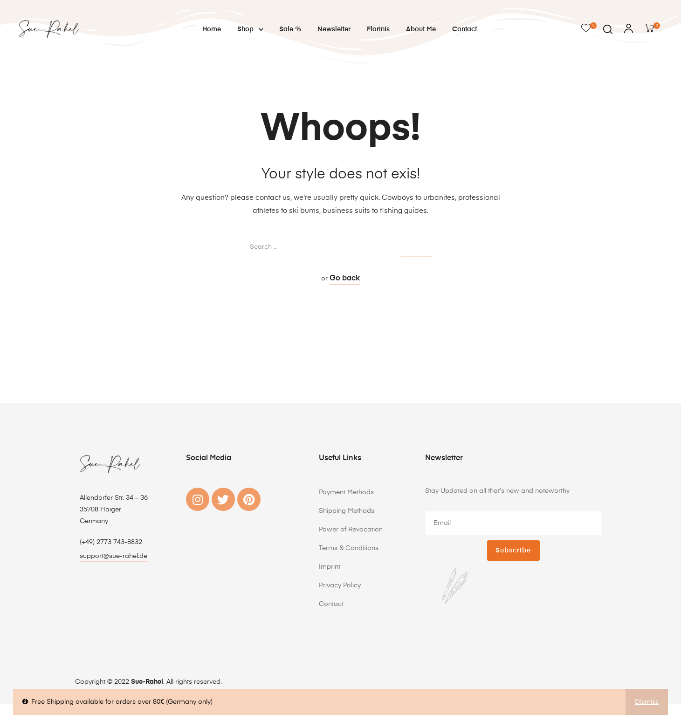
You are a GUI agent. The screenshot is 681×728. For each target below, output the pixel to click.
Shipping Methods (346, 511)
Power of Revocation (351, 529)
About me (421, 29)
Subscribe (513, 550)
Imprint (329, 567)
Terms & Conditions (348, 548)
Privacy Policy (340, 585)
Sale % (290, 29)
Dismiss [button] (647, 702)
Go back (345, 278)
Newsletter (334, 29)
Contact (464, 29)
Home (211, 29)
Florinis (378, 29)
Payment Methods (346, 492)
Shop (250, 29)
